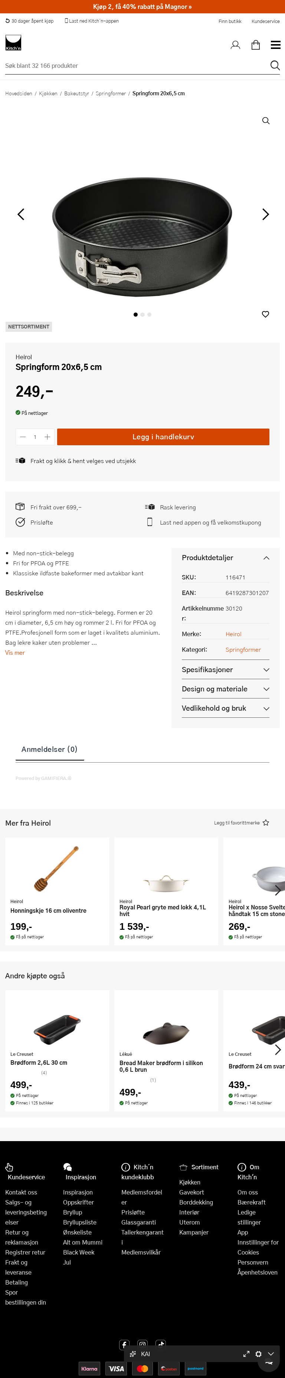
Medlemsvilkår (141, 1252)
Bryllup (72, 1212)
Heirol (24, 357)
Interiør (189, 1212)
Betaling (16, 1282)
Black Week (78, 1252)
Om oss (248, 1192)
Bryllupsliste (79, 1222)
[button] (265, 314)
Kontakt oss (21, 1192)
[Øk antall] (48, 437)
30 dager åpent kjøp (29, 20)
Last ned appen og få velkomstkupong (210, 522)
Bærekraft (252, 1202)
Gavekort (191, 1192)
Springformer (111, 93)
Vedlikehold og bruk (214, 708)
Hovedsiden (18, 93)
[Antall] (35, 437)
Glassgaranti (138, 1222)
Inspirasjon (78, 1192)
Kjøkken (48, 93)
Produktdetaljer (207, 557)
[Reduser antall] (23, 437)
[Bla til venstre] (20, 214)
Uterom (189, 1222)
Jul (67, 1262)
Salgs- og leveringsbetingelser (26, 1212)
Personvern (253, 1262)
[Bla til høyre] (264, 214)
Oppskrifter (78, 1202)
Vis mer (15, 652)
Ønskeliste (77, 1232)
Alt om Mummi (82, 1242)
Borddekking (196, 1202)
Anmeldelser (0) (50, 749)
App (243, 1232)
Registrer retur (25, 1252)
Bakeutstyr (76, 93)
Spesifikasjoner (207, 669)
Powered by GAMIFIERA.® (44, 778)
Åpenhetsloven (258, 1272)
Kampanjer (194, 1232)
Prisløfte (41, 522)
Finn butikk (230, 21)
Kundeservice (266, 21)
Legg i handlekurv (163, 436)
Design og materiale (215, 688)
